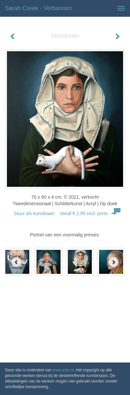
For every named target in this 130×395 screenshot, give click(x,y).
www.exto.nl (63, 370)
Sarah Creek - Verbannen (38, 8)
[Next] (113, 262)
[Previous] (16, 262)
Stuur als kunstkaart (65, 213)
